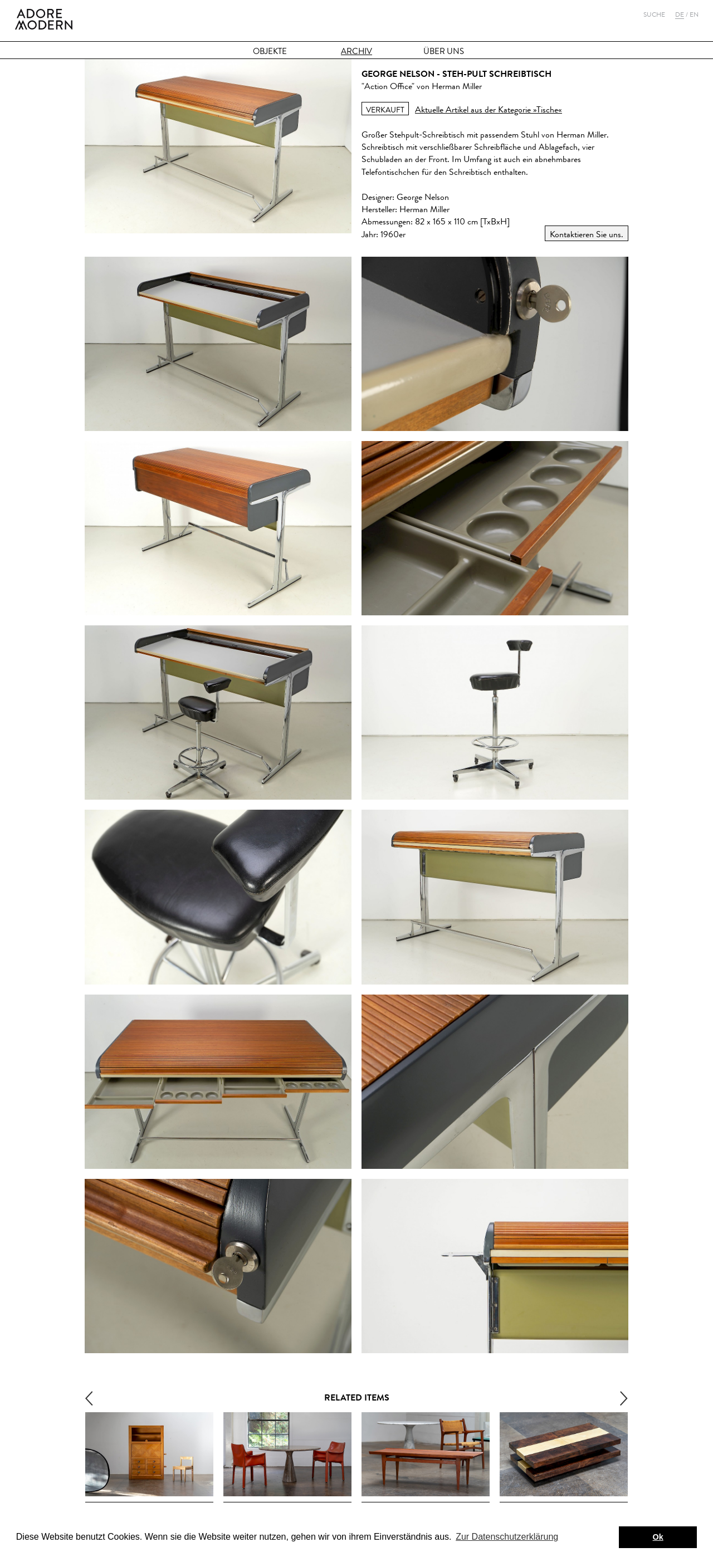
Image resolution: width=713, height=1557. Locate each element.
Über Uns (443, 51)
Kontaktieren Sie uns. (586, 234)
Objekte (270, 51)
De (679, 14)
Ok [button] (658, 1536)
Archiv (356, 51)
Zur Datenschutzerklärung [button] (507, 1536)
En (694, 14)
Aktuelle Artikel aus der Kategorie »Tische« (488, 109)
